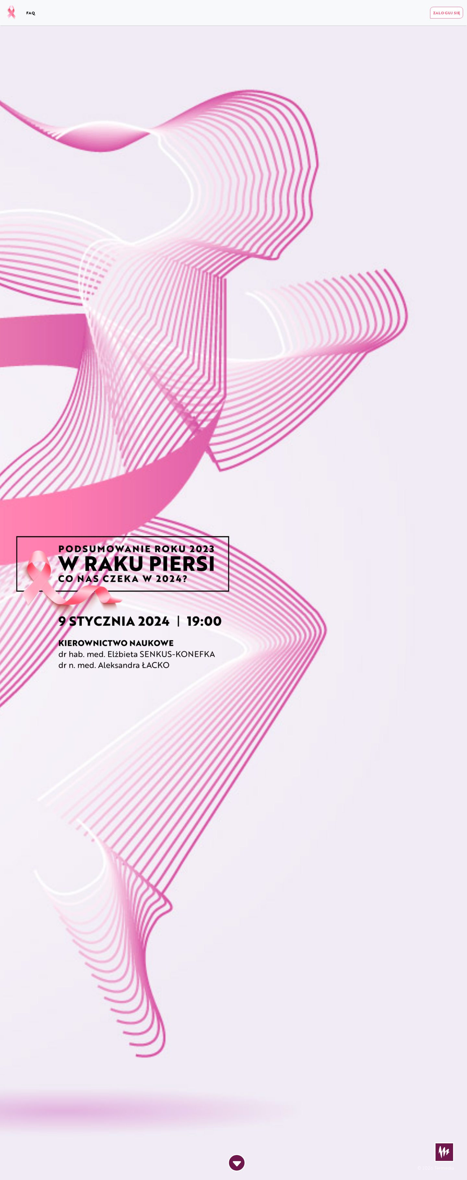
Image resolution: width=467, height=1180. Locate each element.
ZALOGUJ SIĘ (446, 12)
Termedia (444, 1168)
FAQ (30, 12)
